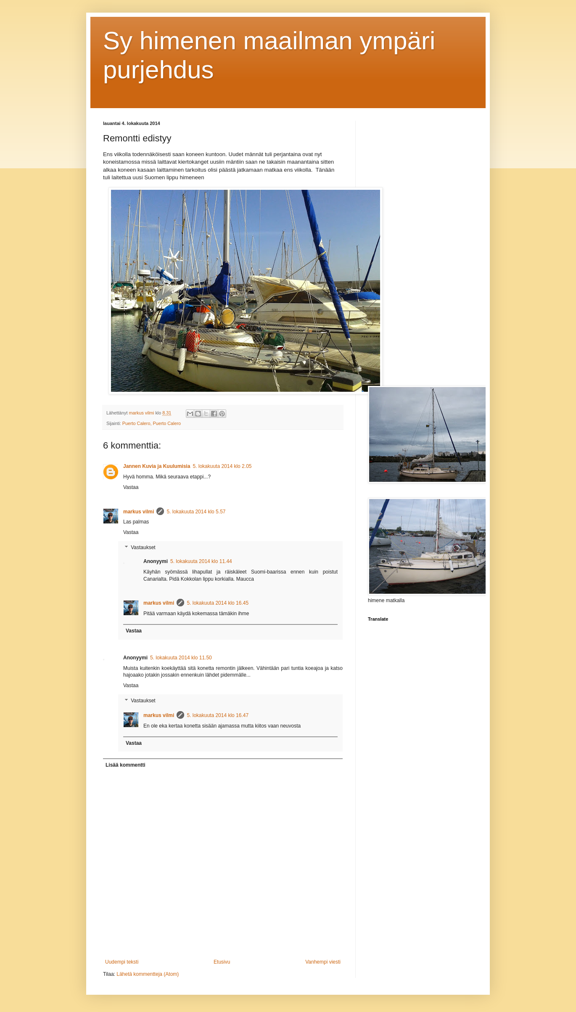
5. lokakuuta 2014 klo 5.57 (195, 512)
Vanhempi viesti (323, 962)
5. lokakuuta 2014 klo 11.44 (201, 561)
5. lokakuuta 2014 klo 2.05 (222, 466)
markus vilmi (138, 512)
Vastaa (130, 487)
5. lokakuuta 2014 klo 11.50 (181, 658)
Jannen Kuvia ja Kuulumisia (156, 466)
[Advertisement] (420, 247)
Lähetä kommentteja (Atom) (147, 974)
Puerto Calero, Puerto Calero (151, 423)
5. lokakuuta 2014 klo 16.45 (217, 603)
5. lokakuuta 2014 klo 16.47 (217, 715)
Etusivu (222, 962)
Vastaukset (143, 547)
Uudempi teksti (121, 962)
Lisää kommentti (125, 765)
